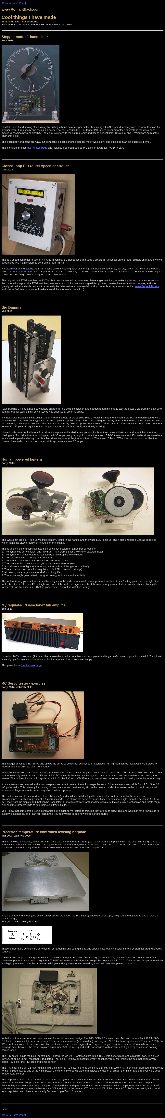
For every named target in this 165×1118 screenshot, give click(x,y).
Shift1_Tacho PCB (21, 271)
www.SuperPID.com (147, 286)
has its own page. (31, 665)
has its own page (37, 147)
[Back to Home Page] (14, 3)
